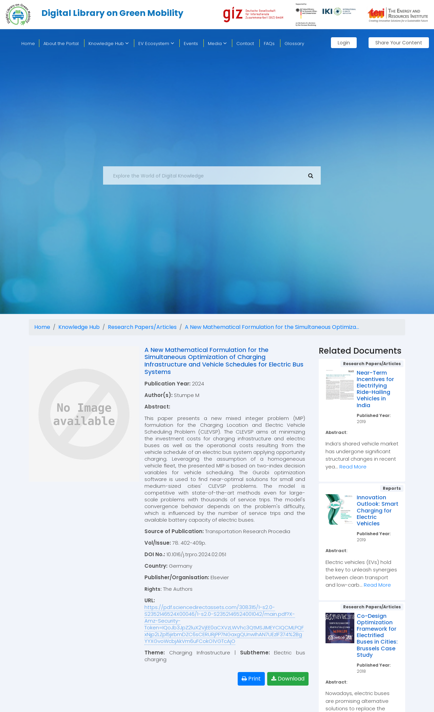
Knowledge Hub (108, 43)
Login (344, 42)
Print (251, 679)
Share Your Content (398, 42)
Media (217, 43)
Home (42, 327)
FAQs (269, 43)
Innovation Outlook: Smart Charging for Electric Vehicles (377, 510)
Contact (245, 43)
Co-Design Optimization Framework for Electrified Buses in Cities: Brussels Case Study (377, 635)
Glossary (294, 43)
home (28, 43)
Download (287, 679)
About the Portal (61, 43)
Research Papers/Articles (142, 327)
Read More (353, 466)
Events (191, 43)
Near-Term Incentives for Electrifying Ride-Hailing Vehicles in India (375, 389)
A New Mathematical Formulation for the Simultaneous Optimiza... (272, 327)
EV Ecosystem (156, 43)
